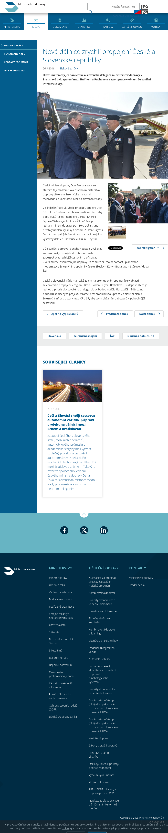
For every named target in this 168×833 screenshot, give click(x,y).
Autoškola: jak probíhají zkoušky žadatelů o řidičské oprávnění (102, 581)
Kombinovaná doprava (102, 593)
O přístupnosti (156, 821)
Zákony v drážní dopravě (103, 745)
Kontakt (156, 26)
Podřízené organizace (61, 606)
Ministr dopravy (58, 578)
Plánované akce (14, 53)
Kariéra (108, 26)
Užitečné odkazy (132, 26)
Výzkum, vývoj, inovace (102, 775)
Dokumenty (60, 26)
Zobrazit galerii (148, 248)
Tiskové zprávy (13, 45)
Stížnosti (54, 632)
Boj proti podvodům (61, 665)
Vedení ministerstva (60, 592)
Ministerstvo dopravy (25, 7)
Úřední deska (57, 585)
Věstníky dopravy (98, 738)
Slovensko (54, 336)
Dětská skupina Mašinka (63, 716)
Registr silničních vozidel (103, 611)
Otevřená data (57, 625)
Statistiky (84, 26)
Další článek (147, 314)
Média (36, 26)
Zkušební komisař (99, 782)
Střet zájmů (55, 650)
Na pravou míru (14, 70)
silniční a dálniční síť (140, 336)
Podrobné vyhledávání (126, 16)
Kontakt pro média (16, 62)
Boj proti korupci (59, 658)
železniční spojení (85, 336)
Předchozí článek (117, 314)
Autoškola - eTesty (99, 659)
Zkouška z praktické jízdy (103, 640)
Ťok (112, 336)
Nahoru (84, 515)
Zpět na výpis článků (64, 314)
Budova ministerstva (60, 599)
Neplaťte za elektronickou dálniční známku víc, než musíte (104, 804)
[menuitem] (12, 21)
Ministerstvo (12, 26)
